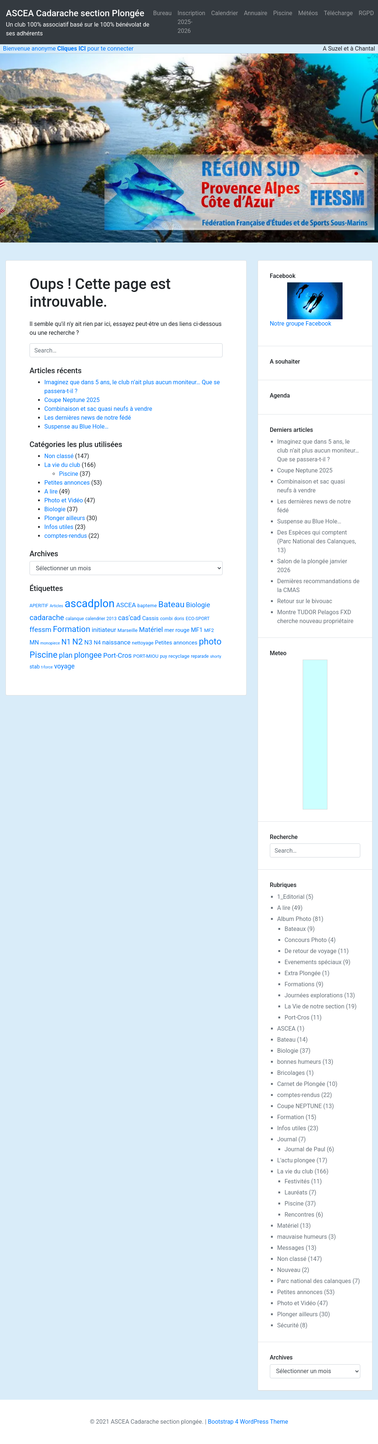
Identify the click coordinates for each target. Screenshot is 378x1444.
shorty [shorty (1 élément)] (215, 656)
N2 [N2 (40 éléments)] (77, 641)
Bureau (162, 13)
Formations (300, 984)
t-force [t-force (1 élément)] (47, 667)
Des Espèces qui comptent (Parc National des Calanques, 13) (316, 541)
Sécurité (288, 1325)
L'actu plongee (296, 1160)
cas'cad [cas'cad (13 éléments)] (129, 618)
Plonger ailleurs (64, 518)
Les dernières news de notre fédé (87, 417)
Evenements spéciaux (313, 962)
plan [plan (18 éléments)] (66, 655)
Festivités (297, 1181)
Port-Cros (297, 1017)
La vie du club (62, 464)
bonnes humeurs (299, 1061)
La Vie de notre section (314, 1006)
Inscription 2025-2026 (191, 22)
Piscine (282, 13)
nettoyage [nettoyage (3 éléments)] (143, 643)
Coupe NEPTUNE (299, 1106)
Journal (287, 1139)
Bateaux (295, 928)
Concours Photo (306, 939)
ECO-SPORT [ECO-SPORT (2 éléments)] (198, 618)
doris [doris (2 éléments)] (179, 618)
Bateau (286, 1039)
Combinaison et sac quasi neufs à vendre (98, 408)
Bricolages (291, 1072)
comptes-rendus (65, 535)
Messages (290, 1247)
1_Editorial (291, 896)
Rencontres (300, 1214)
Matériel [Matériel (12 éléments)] (151, 629)
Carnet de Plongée (301, 1083)
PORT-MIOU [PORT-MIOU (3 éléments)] (145, 656)
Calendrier (224, 13)
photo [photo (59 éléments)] (210, 641)
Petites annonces (67, 482)
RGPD (366, 13)
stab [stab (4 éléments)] (35, 667)
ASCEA (286, 1028)
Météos (308, 13)
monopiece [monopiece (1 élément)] (50, 643)
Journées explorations (314, 995)
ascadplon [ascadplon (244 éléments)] (89, 603)
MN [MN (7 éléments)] (34, 642)
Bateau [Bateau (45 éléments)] (171, 604)
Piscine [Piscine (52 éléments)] (44, 655)
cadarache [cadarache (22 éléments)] (47, 617)
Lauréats (296, 1192)
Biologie (54, 509)
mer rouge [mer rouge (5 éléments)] (176, 630)
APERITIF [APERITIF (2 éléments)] (39, 605)
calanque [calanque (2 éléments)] (74, 618)
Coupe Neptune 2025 (72, 399)
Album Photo (294, 918)
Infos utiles (58, 526)
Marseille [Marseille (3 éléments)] (127, 630)
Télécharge (338, 13)
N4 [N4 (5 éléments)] (97, 642)
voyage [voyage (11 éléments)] (64, 666)
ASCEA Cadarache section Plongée (75, 13)
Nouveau (288, 1269)
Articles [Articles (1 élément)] (56, 606)
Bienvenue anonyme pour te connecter (67, 48)
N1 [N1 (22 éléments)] (66, 641)
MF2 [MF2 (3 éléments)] (209, 630)
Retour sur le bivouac (304, 601)
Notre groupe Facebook (306, 304)
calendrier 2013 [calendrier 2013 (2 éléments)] (101, 618)
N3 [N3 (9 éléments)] (88, 642)
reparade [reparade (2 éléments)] (200, 656)
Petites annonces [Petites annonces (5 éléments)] (176, 642)
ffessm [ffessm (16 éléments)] (40, 629)
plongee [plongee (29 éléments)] (88, 655)
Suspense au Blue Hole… (76, 426)
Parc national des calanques (314, 1281)
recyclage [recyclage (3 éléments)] (179, 656)
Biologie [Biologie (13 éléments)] (198, 605)
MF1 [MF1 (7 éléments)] (197, 629)
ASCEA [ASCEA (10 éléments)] (126, 605)
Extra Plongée (303, 973)
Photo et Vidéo (63, 500)
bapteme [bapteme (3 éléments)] (147, 605)
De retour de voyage (311, 951)
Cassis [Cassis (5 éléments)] (150, 618)
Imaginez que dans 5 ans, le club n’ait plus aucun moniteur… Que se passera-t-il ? (318, 450)
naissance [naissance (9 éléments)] (116, 642)
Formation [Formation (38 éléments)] (71, 629)
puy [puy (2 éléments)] (163, 656)
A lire (51, 491)
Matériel (288, 1225)
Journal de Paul (305, 1149)
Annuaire (255, 13)
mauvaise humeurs (302, 1236)
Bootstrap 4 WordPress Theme (248, 1421)
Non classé (58, 456)
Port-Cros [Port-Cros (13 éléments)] (117, 655)
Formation (290, 1117)
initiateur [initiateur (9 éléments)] (104, 629)
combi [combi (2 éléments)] (166, 618)
